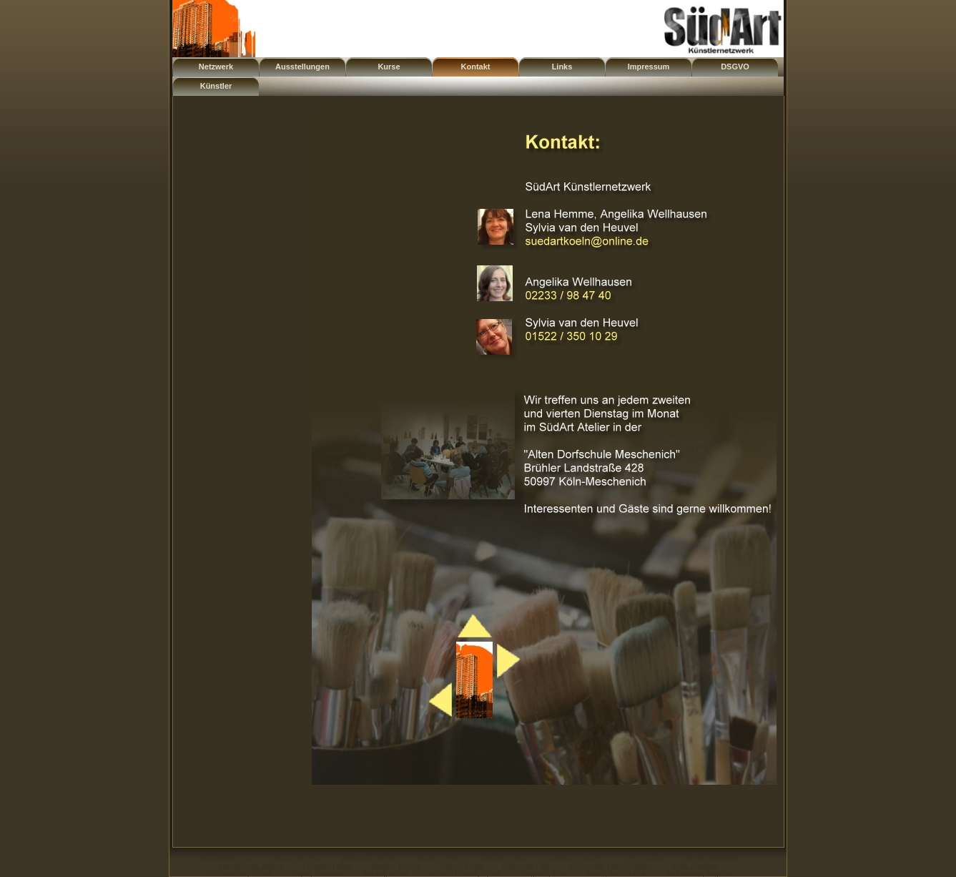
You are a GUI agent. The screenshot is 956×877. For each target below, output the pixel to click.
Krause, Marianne (710, 858)
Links (562, 66)
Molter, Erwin (462, 866)
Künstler (216, 86)
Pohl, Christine (695, 866)
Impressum (649, 66)
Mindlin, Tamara (396, 866)
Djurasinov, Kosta (367, 858)
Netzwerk (216, 66)
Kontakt (476, 66)
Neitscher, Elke (527, 866)
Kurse (389, 66)
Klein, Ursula (642, 858)
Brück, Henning (295, 858)
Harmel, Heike (437, 858)
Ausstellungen (302, 66)
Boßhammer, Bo (225, 858)
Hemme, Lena (503, 858)
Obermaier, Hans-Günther (611, 866)
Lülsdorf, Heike (327, 866)
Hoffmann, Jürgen (573, 858)
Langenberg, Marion (252, 866)
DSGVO (735, 66)
